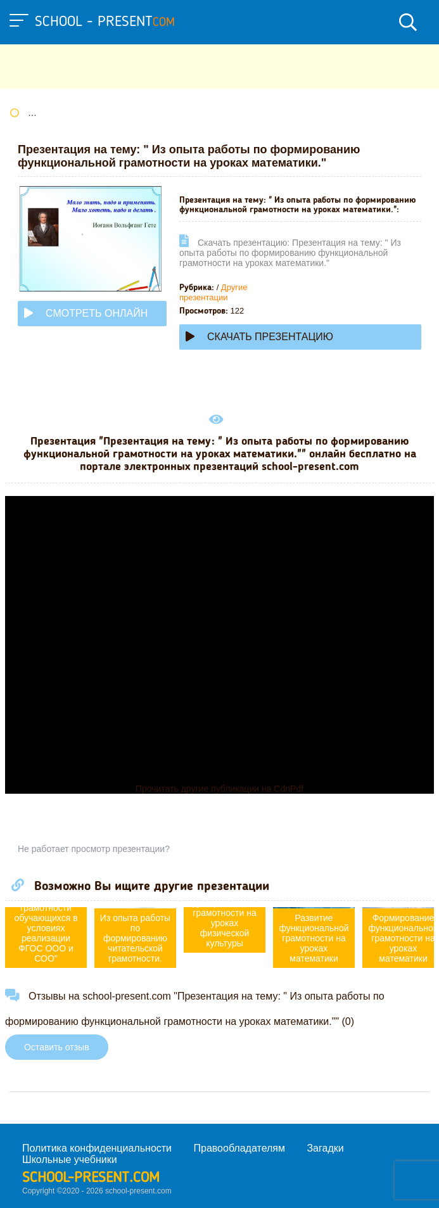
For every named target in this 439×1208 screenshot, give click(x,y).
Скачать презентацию (259, 336)
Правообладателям (240, 1148)
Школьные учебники (69, 1159)
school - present (105, 22)
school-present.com (91, 1178)
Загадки (325, 1148)
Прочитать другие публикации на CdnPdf (219, 789)
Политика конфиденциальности (97, 1148)
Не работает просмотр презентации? (94, 849)
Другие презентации (213, 292)
